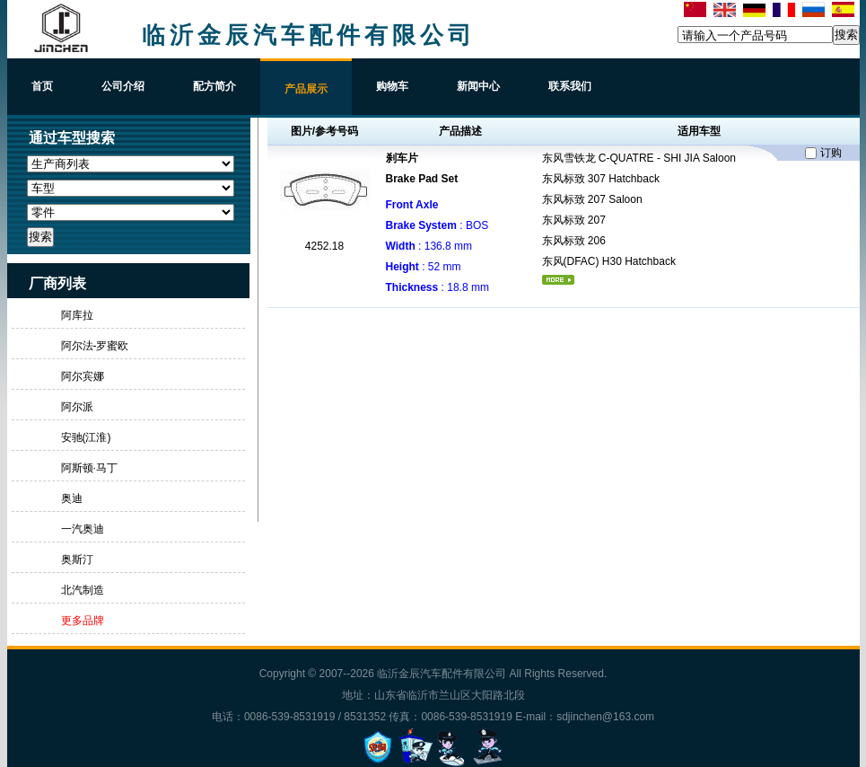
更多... (558, 279)
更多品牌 (82, 620)
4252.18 (324, 246)
